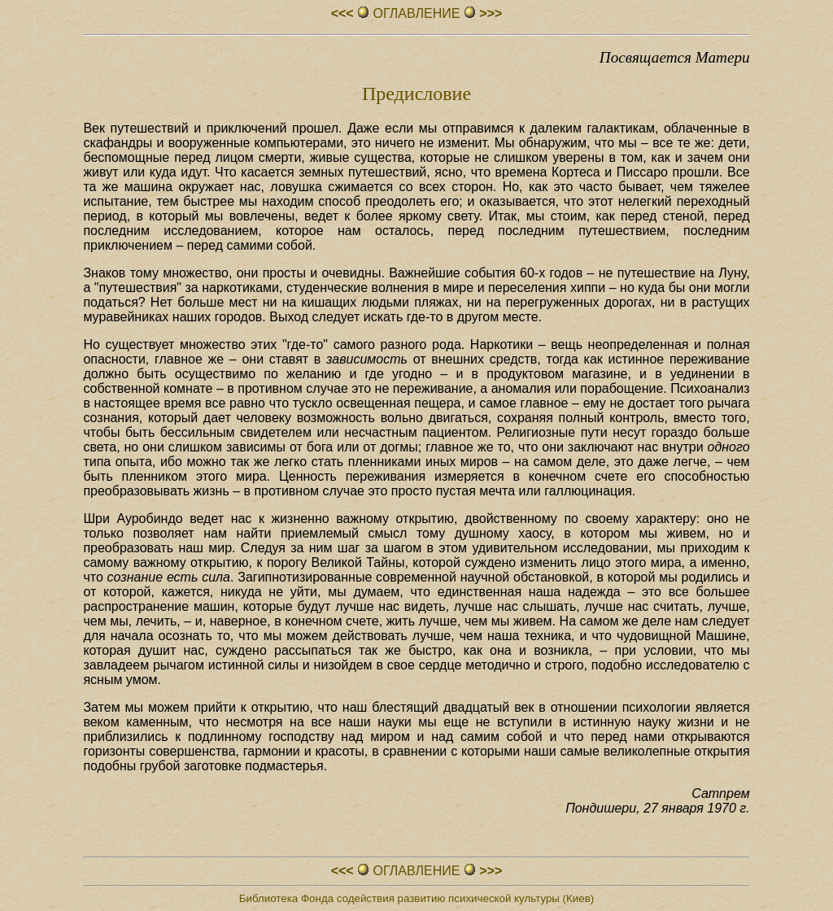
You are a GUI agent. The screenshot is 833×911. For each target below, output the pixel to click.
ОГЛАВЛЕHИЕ (416, 13)
